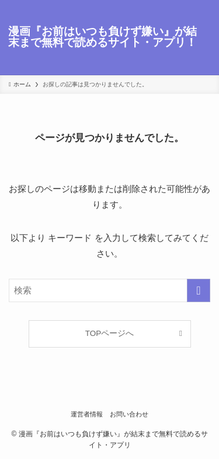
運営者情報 (87, 414)
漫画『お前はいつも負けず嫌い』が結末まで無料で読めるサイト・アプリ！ (102, 37)
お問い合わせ (129, 414)
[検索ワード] (109, 290)
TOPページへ (109, 333)
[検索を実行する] (198, 290)
